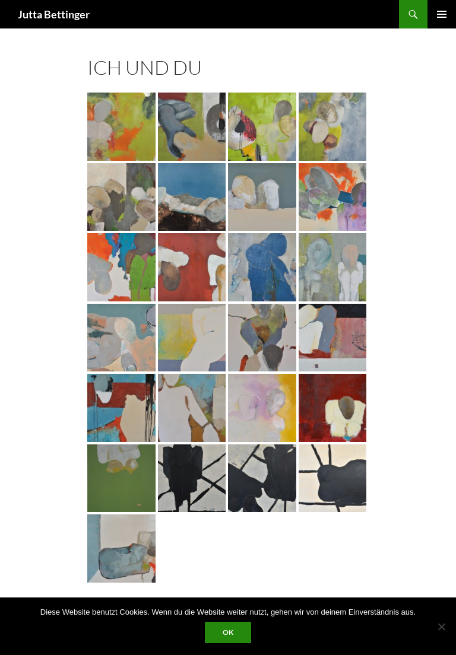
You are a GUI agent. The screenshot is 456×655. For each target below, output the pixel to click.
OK (228, 632)
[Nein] (441, 626)
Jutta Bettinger (54, 14)
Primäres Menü (442, 14)
